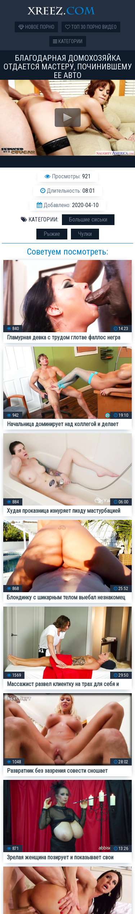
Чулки (85, 233)
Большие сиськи (88, 219)
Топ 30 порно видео (91, 27)
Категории (67, 41)
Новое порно (36, 27)
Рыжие (52, 233)
